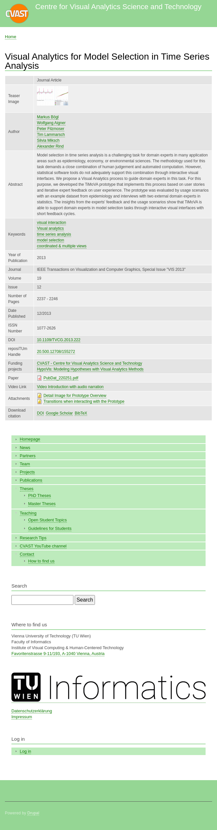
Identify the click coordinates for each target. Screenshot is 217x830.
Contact (27, 554)
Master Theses (41, 503)
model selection (50, 240)
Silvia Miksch (48, 140)
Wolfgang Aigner (51, 123)
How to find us (41, 561)
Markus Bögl (48, 117)
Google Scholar (59, 413)
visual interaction (51, 222)
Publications (31, 480)
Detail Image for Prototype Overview (74, 395)
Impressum (21, 716)
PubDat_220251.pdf (60, 378)
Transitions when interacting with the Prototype (83, 401)
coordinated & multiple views (61, 246)
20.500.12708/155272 (56, 351)
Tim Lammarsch (51, 134)
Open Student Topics (47, 519)
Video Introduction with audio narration (70, 387)
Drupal (33, 813)
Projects (27, 472)
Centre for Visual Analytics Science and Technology (118, 7)
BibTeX (81, 413)
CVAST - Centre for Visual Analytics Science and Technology (89, 363)
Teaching (28, 513)
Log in (25, 751)
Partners (28, 455)
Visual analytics (50, 228)
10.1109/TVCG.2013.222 (58, 340)
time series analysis (54, 234)
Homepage (30, 439)
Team (25, 463)
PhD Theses (39, 495)
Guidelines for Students (49, 528)
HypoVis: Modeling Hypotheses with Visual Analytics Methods (90, 369)
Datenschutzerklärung (31, 710)
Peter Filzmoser (50, 128)
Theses (27, 488)
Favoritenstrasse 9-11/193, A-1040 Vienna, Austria (57, 653)
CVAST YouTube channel (43, 546)
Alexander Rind (50, 146)
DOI (40, 413)
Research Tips (33, 537)
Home (10, 36)
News (25, 447)
